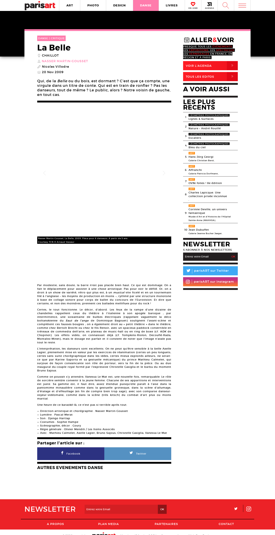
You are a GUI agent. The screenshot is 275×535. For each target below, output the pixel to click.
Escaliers (195, 137)
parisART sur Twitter (206, 271)
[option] (104, 168)
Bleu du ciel (197, 147)
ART (69, 5)
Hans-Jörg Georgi (201, 156)
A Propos (55, 517)
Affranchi (195, 170)
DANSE (146, 5)
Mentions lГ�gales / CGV (138, 528)
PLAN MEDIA (108, 517)
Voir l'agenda (212, 65)
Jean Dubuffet (199, 229)
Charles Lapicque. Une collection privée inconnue (208, 194)
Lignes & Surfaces (201, 119)
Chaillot (50, 55)
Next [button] (164, 168)
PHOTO (93, 5)
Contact (226, 517)
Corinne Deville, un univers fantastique (208, 211)
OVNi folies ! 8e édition (205, 183)
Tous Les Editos (212, 76)
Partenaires (166, 517)
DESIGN (119, 5)
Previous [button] (44, 168)
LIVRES (172, 5)
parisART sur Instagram (210, 282)
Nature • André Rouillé (205, 128)
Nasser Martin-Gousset (65, 61)
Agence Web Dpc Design (194, 528)
